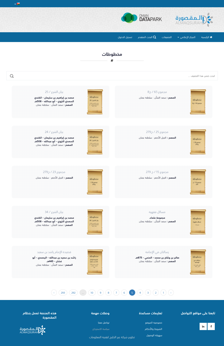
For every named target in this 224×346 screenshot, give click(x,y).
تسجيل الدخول (125, 37)
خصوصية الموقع (153, 322)
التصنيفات (167, 37)
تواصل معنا (103, 322)
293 (63, 292)
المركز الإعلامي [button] (186, 37)
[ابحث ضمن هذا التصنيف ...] (11, 73)
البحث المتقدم (147, 37)
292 (73, 292)
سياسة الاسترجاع (101, 328)
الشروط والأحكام (153, 328)
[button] (17, 4)
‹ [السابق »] (170, 292)
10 (92, 292)
